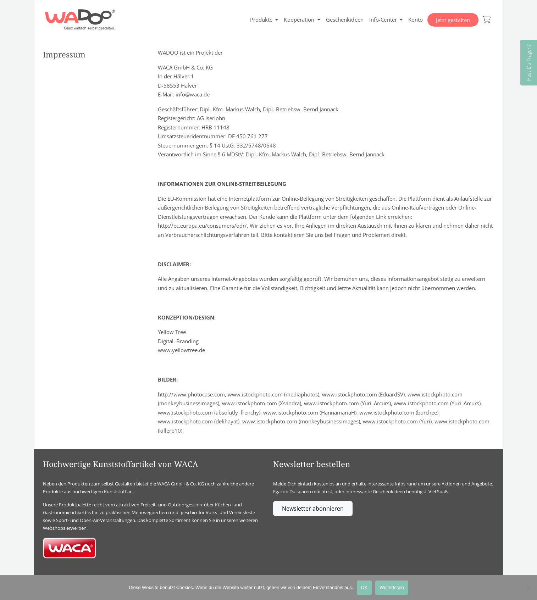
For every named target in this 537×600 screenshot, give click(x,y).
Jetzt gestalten (453, 19)
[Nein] (528, 587)
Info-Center (383, 19)
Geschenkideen (345, 19)
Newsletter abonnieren (313, 508)
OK (364, 587)
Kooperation (299, 19)
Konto (415, 19)
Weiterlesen (392, 587)
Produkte (261, 19)
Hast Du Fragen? (528, 62)
